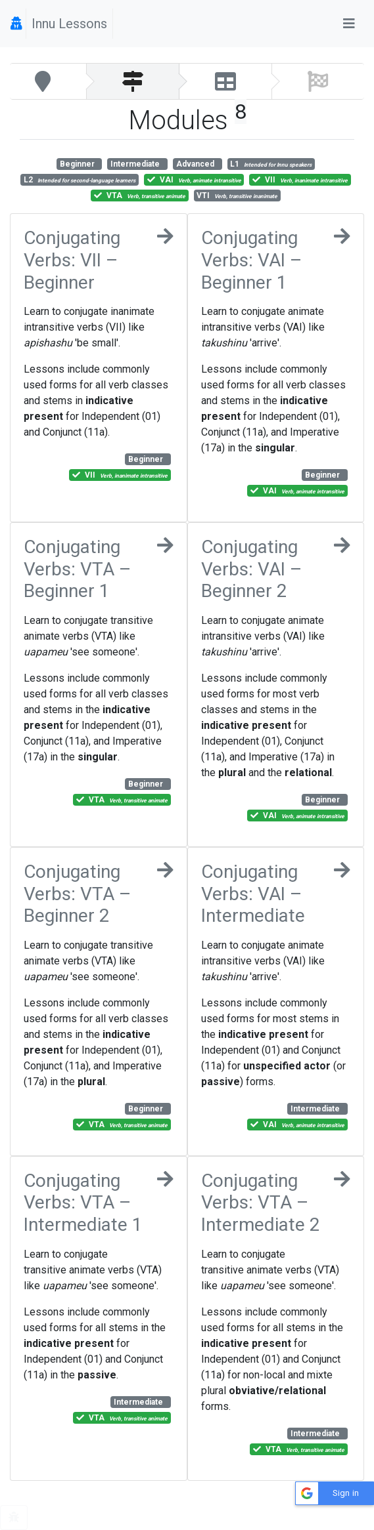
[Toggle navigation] (349, 23)
